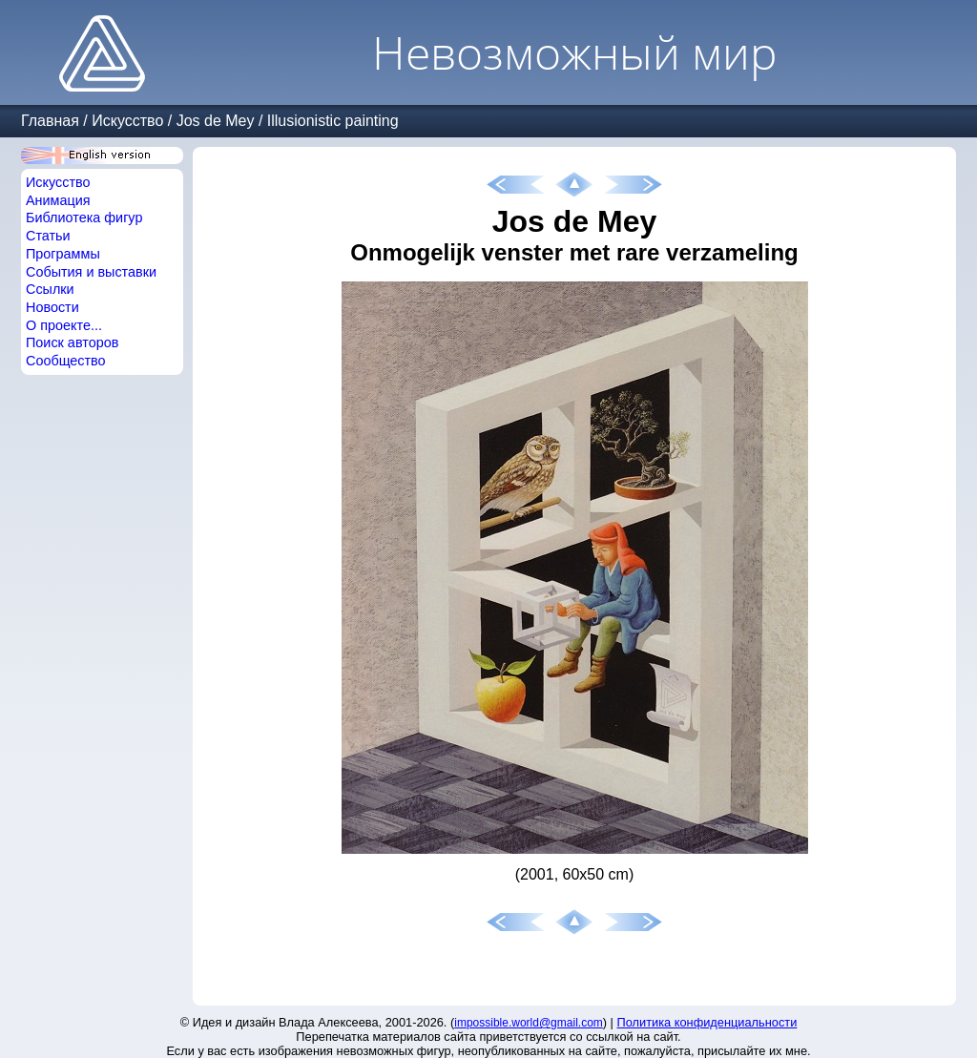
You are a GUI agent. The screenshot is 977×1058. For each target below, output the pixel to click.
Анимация (58, 200)
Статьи (48, 235)
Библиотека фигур (84, 217)
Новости (52, 307)
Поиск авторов (72, 342)
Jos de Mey (216, 121)
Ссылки (50, 289)
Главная (50, 121)
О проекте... (64, 325)
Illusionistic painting (333, 121)
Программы (63, 253)
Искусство (127, 121)
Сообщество (66, 360)
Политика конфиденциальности (707, 1022)
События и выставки (91, 272)
